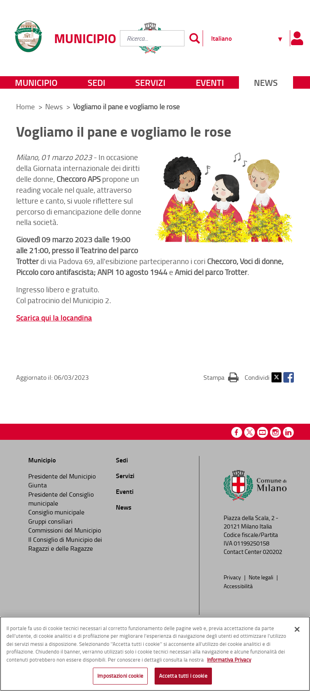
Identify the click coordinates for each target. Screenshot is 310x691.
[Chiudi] (297, 629)
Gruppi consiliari (50, 521)
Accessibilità (238, 586)
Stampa (221, 377)
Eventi (210, 82)
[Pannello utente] (297, 38)
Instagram (275, 432)
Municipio (36, 82)
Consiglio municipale (56, 512)
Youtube (262, 432)
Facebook (288, 377)
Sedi (96, 82)
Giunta (37, 485)
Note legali (261, 577)
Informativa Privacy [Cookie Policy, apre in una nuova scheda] (229, 659)
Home (25, 106)
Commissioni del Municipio (64, 530)
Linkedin (288, 432)
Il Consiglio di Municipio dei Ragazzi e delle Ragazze (65, 544)
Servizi (150, 82)
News (266, 82)
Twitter (276, 377)
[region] (155, 653)
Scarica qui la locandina (54, 317)
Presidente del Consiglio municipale (61, 499)
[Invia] (194, 38)
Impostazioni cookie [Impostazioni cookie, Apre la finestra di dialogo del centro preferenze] (120, 675)
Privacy (233, 577)
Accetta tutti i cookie (183, 675)
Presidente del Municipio (62, 476)
